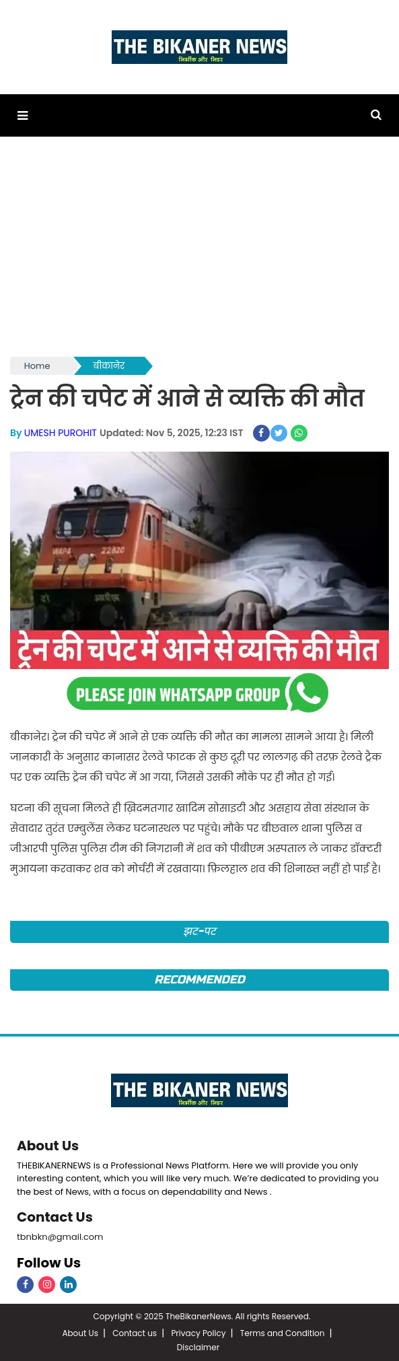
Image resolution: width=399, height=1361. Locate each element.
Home (37, 365)
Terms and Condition (282, 1333)
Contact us (134, 1333)
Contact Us (55, 1217)
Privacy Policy (198, 1333)
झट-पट (199, 931)
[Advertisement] (199, 253)
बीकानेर (109, 365)
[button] (22, 115)
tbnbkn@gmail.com (60, 1236)
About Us (48, 1145)
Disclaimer (198, 1347)
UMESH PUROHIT (60, 433)
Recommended (199, 980)
